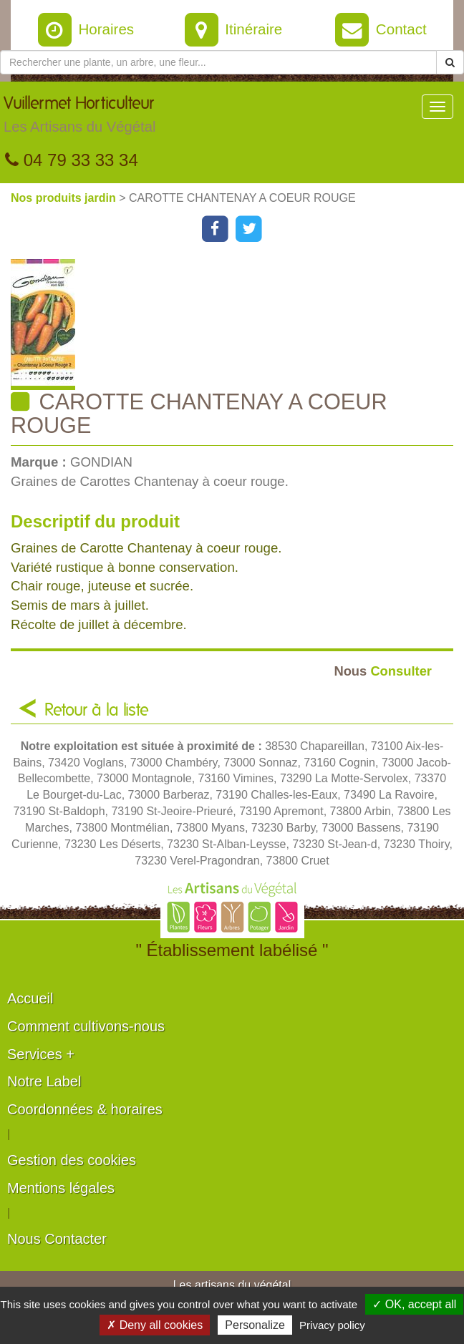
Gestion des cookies (71, 1160)
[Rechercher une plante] (218, 62)
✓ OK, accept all (414, 1304)
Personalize (255, 1325)
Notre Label (44, 1081)
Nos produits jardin (65, 198)
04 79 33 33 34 (71, 160)
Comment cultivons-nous (86, 1026)
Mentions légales (61, 1188)
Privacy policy (332, 1325)
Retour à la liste (96, 710)
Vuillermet (79, 118)
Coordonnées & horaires (85, 1109)
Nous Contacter (57, 1239)
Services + (40, 1054)
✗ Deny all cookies (155, 1325)
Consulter (383, 670)
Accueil (30, 998)
